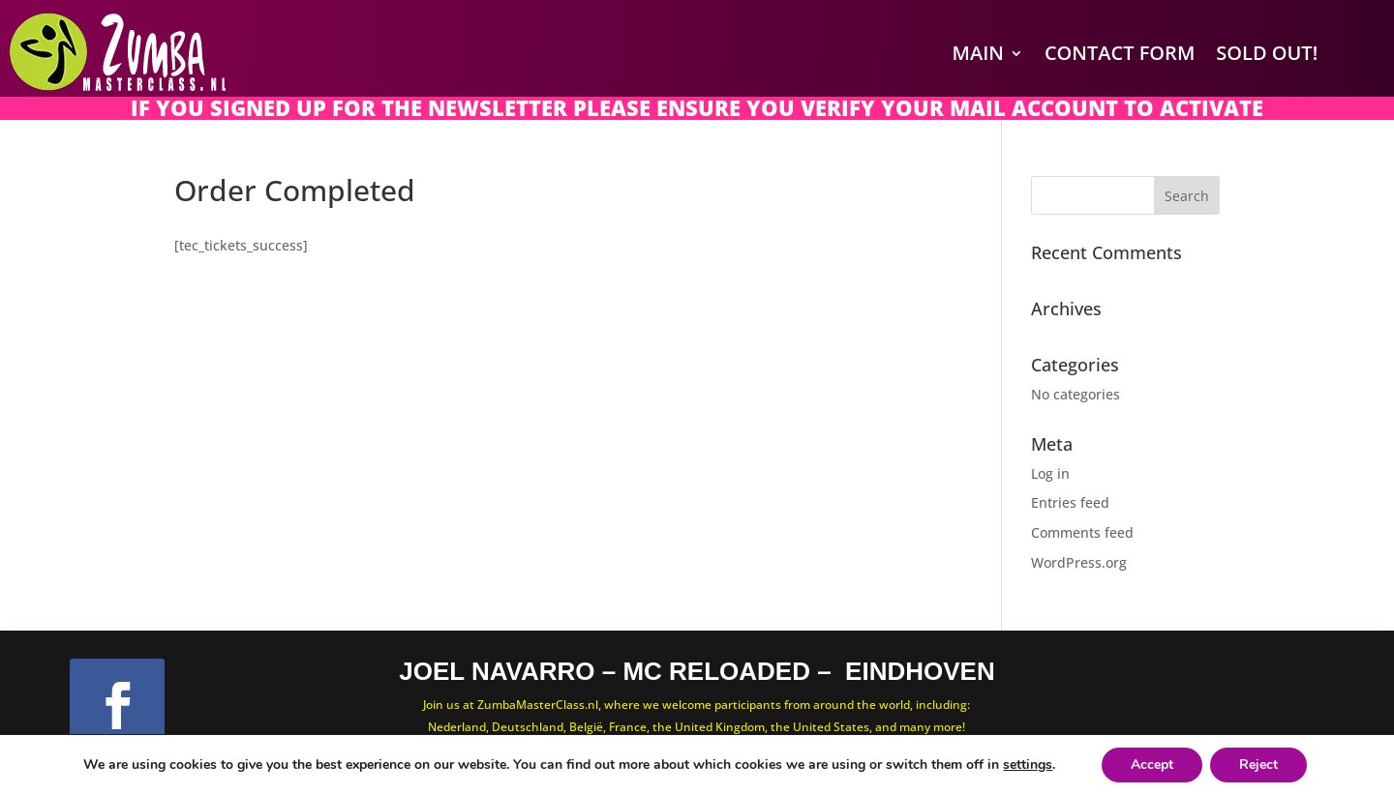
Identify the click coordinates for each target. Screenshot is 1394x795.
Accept (1152, 764)
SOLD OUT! (1267, 53)
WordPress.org (1079, 562)
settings (1027, 765)
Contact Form (1120, 53)
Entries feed (1070, 502)
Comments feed (1082, 532)
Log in (1050, 473)
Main (978, 53)
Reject (1258, 764)
